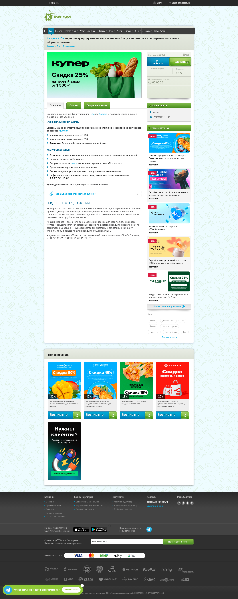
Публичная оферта (123, 509)
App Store (81, 529)
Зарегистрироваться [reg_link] (181, 3)
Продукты (154, 332)
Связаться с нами (155, 505)
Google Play (99, 529)
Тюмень (51, 3)
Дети (138, 30)
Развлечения (71, 30)
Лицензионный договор (125, 505)
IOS (92, 113)
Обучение (92, 30)
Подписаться (71, 589)
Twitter (187, 503)
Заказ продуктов (170, 326)
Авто (82, 30)
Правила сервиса (54, 513)
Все (46, 30)
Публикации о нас (54, 505)
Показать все (168, 337)
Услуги (120, 30)
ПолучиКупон (160, 30)
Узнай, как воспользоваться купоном (76, 193)
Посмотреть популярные (169, 306)
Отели (129, 30)
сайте (74, 163)
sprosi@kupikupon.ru (157, 501)
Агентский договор (123, 501)
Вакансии (50, 509)
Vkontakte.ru (183, 503)
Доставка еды (168, 320)
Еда (51, 30)
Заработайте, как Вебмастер (89, 505)
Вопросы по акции (97, 105)
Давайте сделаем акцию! (87, 501)
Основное (55, 105)
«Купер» (63, 130)
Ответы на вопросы (55, 516)
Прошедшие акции (85, 509)
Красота (59, 30)
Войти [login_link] (159, 3)
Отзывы (73, 105)
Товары (103, 30)
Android (103, 113)
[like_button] (184, 55)
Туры (112, 30)
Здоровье (147, 30)
